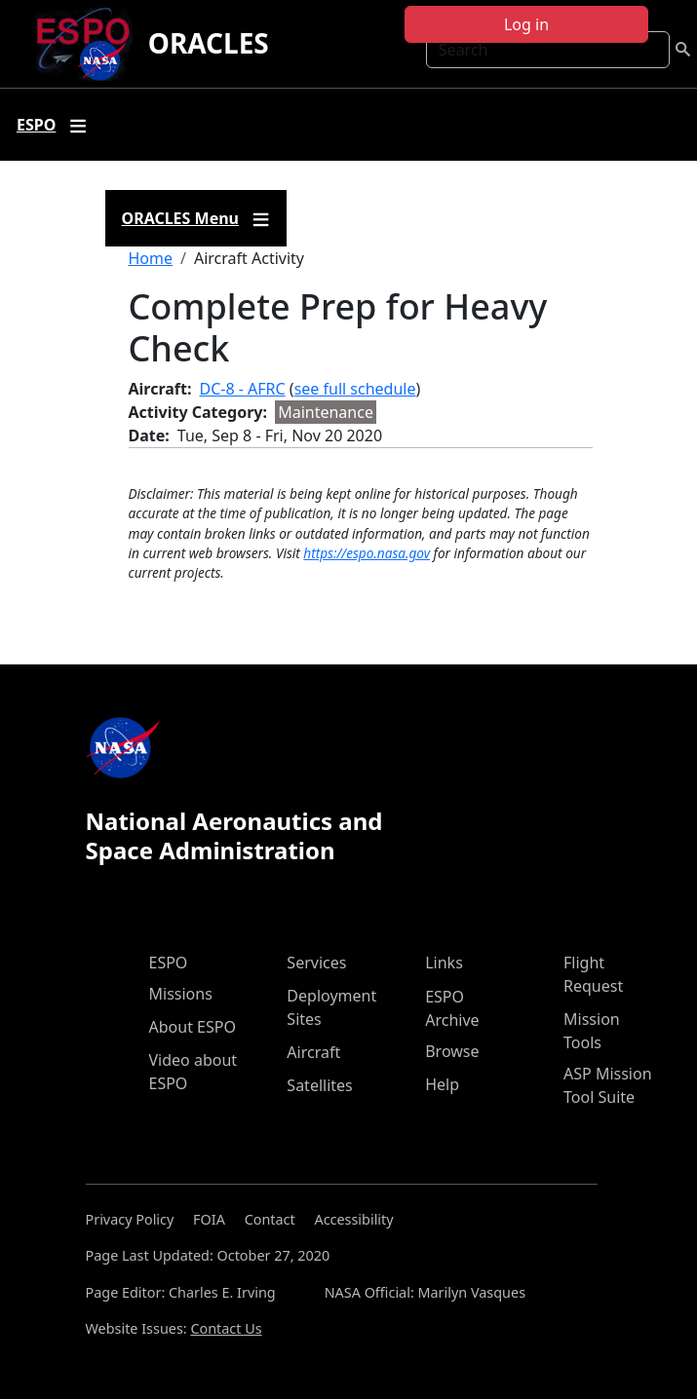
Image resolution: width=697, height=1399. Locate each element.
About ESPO (192, 1027)
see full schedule (355, 388)
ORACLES (208, 42)
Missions (181, 993)
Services (316, 962)
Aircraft (313, 1052)
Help (442, 1084)
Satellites (319, 1085)
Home (151, 258)
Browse (452, 1051)
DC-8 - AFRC (243, 388)
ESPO (168, 962)
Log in (526, 24)
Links (444, 962)
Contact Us (225, 1328)
